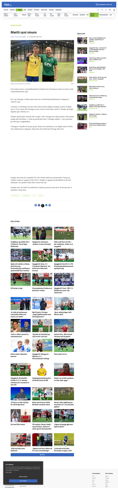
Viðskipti (94, 450)
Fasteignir (107, 450)
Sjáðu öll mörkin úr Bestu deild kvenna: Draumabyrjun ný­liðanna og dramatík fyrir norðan (20, 263)
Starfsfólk (24, 465)
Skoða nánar (9, 476)
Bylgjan (107, 459)
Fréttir (94, 448)
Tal (106, 465)
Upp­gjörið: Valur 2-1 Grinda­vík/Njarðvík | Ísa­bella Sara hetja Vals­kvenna (41, 263)
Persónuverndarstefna (10, 458)
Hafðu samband (26, 459)
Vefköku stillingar (13, 480)
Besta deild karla (16, 196)
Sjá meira (42, 427)
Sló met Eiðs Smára (16, 399)
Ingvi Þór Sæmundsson (16, 37)
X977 (106, 463)
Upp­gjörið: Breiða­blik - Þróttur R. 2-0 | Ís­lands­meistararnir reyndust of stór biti (20, 362)
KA (39, 196)
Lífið (93, 455)
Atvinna (107, 453)
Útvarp (94, 461)
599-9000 (9, 464)
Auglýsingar (25, 457)
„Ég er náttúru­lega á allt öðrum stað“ (64, 302)
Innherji (107, 448)
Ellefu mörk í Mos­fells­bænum (19, 339)
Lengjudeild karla (29, 196)
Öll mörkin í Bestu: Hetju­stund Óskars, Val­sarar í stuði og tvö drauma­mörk (40, 401)
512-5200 (27, 454)
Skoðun (94, 457)
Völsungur (46, 196)
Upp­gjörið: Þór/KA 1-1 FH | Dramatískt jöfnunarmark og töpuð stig (64, 263)
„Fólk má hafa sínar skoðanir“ (19, 422)
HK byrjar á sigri (15, 281)
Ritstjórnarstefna (26, 461)
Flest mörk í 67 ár (59, 339)
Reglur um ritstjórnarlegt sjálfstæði (11, 455)
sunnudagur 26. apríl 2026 (105, 5)
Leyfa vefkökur (33, 480)
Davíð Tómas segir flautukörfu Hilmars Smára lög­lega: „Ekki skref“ (97, 69)
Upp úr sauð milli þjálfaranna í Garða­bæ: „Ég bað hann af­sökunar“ (97, 39)
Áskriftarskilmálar (26, 463)
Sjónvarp (94, 459)
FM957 (107, 461)
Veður (106, 457)
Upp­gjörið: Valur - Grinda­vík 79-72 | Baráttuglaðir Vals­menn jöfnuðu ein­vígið (98, 49)
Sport (93, 453)
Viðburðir (107, 455)
